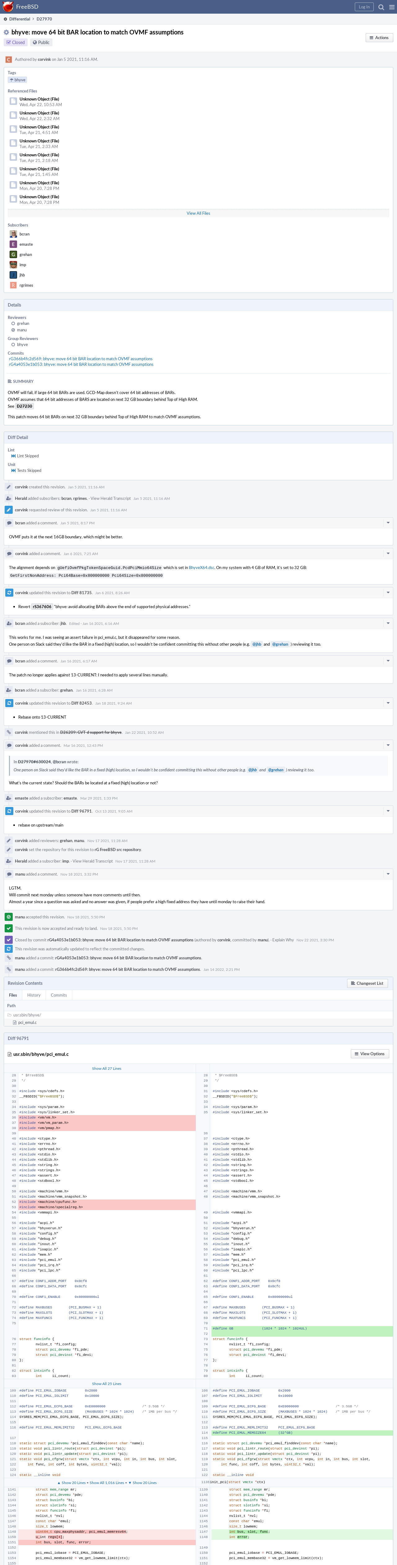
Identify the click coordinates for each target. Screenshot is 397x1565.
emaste (26, 244)
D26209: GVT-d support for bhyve (91, 731)
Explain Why (283, 938)
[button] (392, 7)
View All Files (198, 213)
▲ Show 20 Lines (71, 1481)
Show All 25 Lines (106, 1382)
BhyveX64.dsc (201, 567)
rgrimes (26, 285)
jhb (22, 275)
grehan (26, 254)
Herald (21, 498)
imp (23, 264)
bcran (24, 234)
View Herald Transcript (111, 498)
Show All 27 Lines (106, 1067)
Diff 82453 (81, 702)
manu (22, 330)
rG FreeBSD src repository (118, 848)
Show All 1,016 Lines (107, 1481)
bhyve (22, 344)
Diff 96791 (81, 810)
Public (44, 42)
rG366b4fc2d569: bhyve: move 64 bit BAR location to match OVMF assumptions (81, 358)
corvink (44, 59)
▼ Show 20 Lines (142, 1481)
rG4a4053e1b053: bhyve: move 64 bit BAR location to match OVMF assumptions (81, 364)
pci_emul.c (27, 1021)
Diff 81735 (81, 591)
